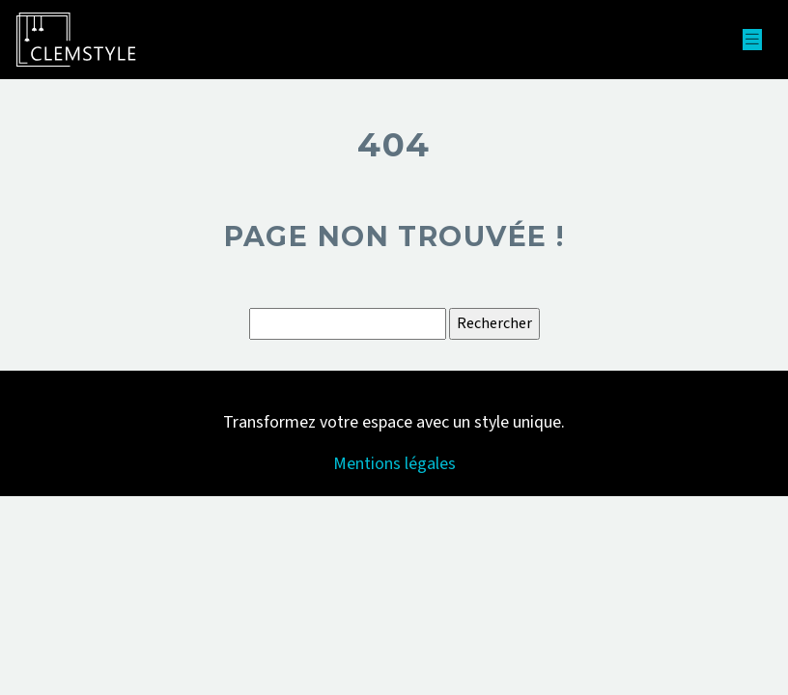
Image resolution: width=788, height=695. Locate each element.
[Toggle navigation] (752, 39)
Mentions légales (394, 464)
